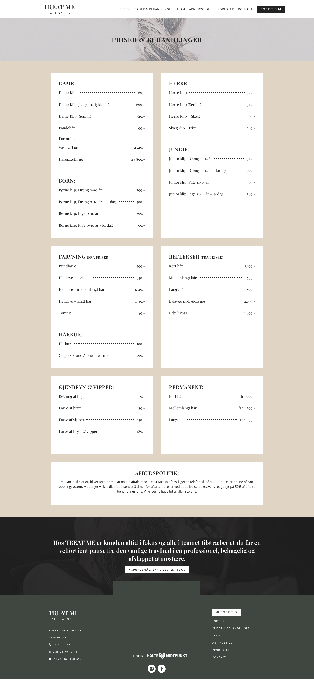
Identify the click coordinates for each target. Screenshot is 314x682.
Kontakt (245, 9)
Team (181, 9)
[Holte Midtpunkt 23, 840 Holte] (156, 620)
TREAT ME (59, 7)
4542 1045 (217, 482)
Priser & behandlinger (154, 9)
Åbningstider (200, 9)
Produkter (225, 9)
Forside (124, 9)
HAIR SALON (59, 13)
